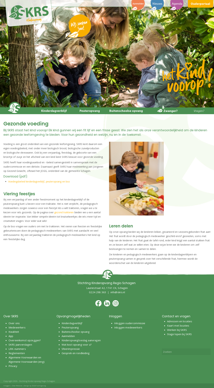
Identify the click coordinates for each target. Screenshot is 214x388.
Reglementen (17, 353)
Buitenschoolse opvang (76, 331)
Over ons (14, 323)
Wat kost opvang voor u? (77, 344)
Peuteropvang (70, 327)
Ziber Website (17, 386)
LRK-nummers (17, 349)
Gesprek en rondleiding (76, 353)
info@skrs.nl (118, 292)
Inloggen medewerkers (128, 327)
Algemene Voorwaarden (23, 357)
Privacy (13, 366)
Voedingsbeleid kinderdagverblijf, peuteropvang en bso (39, 181)
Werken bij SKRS (177, 330)
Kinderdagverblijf (72, 323)
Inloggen (6, 386)
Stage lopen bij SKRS (179, 334)
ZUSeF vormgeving (39, 386)
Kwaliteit (14, 331)
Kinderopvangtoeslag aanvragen (81, 340)
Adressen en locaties (179, 321)
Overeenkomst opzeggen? (25, 340)
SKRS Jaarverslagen (20, 344)
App (11, 336)
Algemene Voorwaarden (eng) (27, 361)
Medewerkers (17, 327)
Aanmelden (69, 336)
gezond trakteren (64, 212)
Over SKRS (10, 316)
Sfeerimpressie (71, 349)
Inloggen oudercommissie (129, 323)
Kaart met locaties (178, 325)
